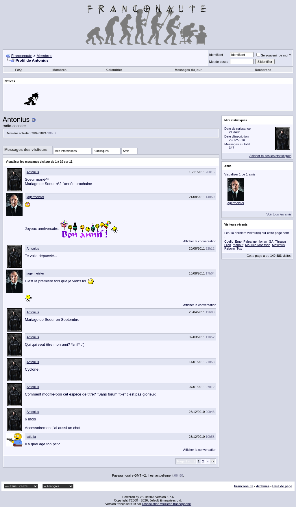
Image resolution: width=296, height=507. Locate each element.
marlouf (238, 245)
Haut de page (282, 486)
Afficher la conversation (199, 241)
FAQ (18, 70)
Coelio (228, 241)
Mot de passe (218, 61)
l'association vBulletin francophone (166, 504)
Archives (262, 486)
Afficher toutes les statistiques (270, 156)
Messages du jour (188, 70)
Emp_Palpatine (246, 241)
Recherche (263, 70)
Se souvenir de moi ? (273, 55)
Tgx (239, 248)
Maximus (278, 245)
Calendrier (114, 70)
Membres (44, 56)
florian (262, 241)
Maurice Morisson (257, 245)
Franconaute (21, 56)
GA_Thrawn (277, 241)
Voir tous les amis (279, 214)
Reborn (229, 248)
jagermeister (35, 197)
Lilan (227, 245)
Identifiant (216, 54)
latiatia (31, 436)
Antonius (33, 172)
